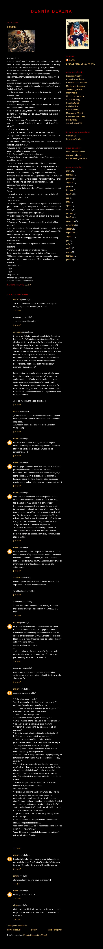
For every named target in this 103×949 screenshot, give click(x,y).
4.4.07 (16, 884)
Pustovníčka (71, 120)
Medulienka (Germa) (75, 96)
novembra (70, 225)
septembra (70, 233)
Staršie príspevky (54, 930)
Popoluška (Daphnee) (75, 116)
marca (69, 171)
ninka (15, 876)
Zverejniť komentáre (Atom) (35, 935)
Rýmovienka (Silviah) (75, 79)
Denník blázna (51, 11)
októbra (69, 229)
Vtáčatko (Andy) (73, 99)
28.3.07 (17, 311)
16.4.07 (17, 919)
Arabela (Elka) (72, 106)
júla (67, 198)
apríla (68, 206)
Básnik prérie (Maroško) (76, 158)
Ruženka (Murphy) (74, 76)
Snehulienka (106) (74, 123)
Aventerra (17, 332)
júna (68, 186)
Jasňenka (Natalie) (74, 89)
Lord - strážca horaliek (75, 152)
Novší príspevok (14, 930)
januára (69, 179)
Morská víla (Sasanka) (75, 86)
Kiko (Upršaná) (72, 110)
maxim (16, 438)
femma (16, 411)
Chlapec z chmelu (74, 155)
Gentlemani (71, 136)
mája (68, 202)
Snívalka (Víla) (72, 103)
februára (69, 175)
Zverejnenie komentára (17, 926)
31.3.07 (17, 848)
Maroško (17, 299)
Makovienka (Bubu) (74, 113)
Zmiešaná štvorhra (74, 139)
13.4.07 (17, 898)
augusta (69, 182)
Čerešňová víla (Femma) (76, 83)
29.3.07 (17, 456)
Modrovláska (71, 93)
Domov (34, 930)
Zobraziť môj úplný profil (80, 64)
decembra (70, 221)
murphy (16, 622)
